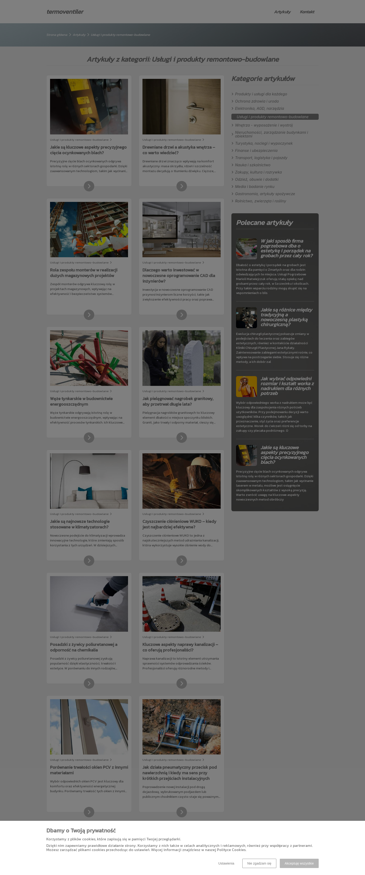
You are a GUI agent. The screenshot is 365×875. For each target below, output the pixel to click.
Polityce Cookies (231, 849)
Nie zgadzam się (259, 863)
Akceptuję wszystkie (299, 863)
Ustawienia (226, 863)
